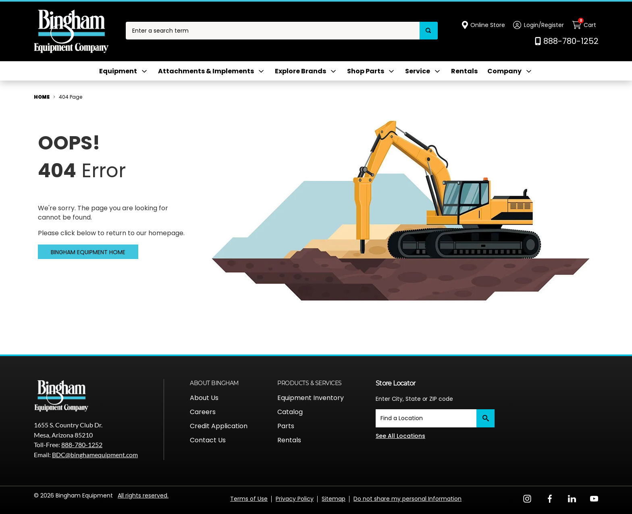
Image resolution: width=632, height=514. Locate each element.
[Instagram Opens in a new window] (527, 498)
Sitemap (333, 499)
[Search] (429, 31)
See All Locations (400, 436)
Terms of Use (249, 499)
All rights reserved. (143, 495)
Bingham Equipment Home (88, 252)
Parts (285, 426)
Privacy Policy (295, 499)
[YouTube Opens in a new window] (594, 498)
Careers (203, 412)
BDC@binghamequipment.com (95, 454)
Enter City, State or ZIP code (414, 399)
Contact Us (208, 440)
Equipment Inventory (310, 397)
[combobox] (273, 31)
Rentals (464, 71)
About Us (204, 397)
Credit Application (218, 426)
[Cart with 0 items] (585, 25)
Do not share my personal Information (407, 499)
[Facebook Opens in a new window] (550, 498)
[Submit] (485, 418)
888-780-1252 (81, 444)
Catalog (290, 412)
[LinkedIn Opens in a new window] (572, 498)
